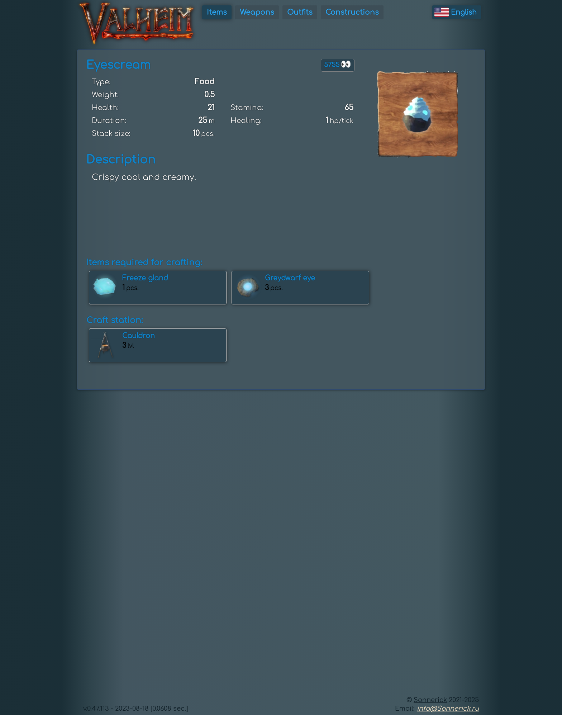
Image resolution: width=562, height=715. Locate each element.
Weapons (257, 12)
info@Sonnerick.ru (448, 708)
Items (217, 12)
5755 (337, 64)
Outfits (300, 12)
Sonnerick (430, 700)
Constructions (352, 12)
